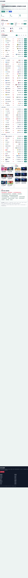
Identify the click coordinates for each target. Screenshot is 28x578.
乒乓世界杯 (16, 198)
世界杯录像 (1, 477)
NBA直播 (10, 11)
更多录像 (26, 166)
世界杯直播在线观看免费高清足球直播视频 (13, 195)
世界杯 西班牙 (3, 199)
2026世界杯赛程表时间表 (4, 198)
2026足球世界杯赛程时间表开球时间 (17, 192)
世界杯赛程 (3, 11)
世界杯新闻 (1, 476)
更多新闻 (12, 166)
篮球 (23, 35)
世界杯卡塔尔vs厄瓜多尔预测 (11, 198)
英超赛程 (15, 477)
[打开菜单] (27, 1)
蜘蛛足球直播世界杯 (10, 192)
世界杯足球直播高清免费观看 (5, 195)
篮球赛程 (15, 476)
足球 (21, 35)
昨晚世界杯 (11, 199)
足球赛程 (7, 11)
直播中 (25, 35)
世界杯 (19, 35)
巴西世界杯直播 (7, 199)
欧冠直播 (15, 478)
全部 (16, 35)
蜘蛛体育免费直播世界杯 (4, 192)
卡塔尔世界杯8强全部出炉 (21, 198)
